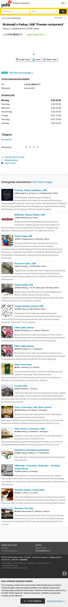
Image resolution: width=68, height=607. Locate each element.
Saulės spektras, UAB (15, 557)
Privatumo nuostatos (39, 557)
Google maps (23, 59)
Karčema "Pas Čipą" (24, 508)
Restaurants (6, 139)
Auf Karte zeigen (42, 182)
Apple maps (49, 59)
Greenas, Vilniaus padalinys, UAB (30, 190)
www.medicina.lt (20, 563)
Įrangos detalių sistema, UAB (28, 306)
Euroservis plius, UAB (25, 263)
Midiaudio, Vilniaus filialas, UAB (29, 214)
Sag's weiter (8, 163)
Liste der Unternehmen (11, 18)
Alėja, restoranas (23, 364)
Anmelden (23, 560)
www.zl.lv (23, 568)
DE (64, 3)
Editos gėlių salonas (24, 327)
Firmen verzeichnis (22, 3)
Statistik (15, 560)
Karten (38, 545)
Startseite (5, 548)
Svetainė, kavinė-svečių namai (29, 490)
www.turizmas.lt (44, 563)
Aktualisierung (9, 160)
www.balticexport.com (10, 565)
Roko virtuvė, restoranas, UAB (29, 428)
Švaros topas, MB (23, 236)
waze (36, 59)
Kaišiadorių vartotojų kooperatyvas (31, 450)
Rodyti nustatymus (56, 601)
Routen (43, 548)
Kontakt (27, 557)
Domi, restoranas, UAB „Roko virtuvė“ (33, 407)
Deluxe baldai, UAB (23, 285)
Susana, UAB (20, 386)
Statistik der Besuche (12, 157)
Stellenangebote (43, 551)
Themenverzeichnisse (9, 551)
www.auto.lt (32, 563)
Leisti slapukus (33, 601)
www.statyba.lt (6, 563)
